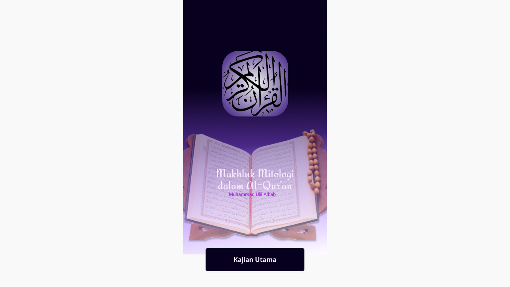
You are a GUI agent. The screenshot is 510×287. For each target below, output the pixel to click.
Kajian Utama (255, 259)
